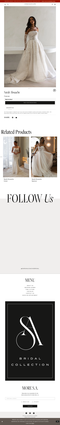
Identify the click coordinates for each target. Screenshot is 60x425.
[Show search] (8, 4)
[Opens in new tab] (14, 220)
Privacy (24, 415)
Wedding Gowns (30, 287)
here (33, 423)
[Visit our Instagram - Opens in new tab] (30, 413)
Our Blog (30, 291)
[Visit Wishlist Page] (55, 4)
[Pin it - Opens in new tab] (12, 117)
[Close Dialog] (2, 421)
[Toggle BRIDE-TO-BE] (21, 401)
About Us (30, 285)
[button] (5, 4)
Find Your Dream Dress (30, 102)
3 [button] (30, 88)
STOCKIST (36, 401)
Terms (35, 415)
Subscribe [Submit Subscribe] (30, 406)
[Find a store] (52, 4)
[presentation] (16, 157)
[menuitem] (5, 4)
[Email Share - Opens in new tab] (16, 117)
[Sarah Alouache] (30, 4)
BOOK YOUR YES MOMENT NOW (48, 1)
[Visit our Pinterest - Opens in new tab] (34, 413)
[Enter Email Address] (30, 398)
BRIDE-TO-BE (26, 401)
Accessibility (30, 415)
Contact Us (30, 293)
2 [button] (29, 88)
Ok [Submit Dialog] (57, 421)
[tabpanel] (30, 46)
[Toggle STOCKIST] (32, 401)
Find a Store (30, 289)
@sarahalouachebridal (30, 268)
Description (10, 107)
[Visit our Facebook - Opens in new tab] (26, 413)
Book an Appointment (30, 295)
